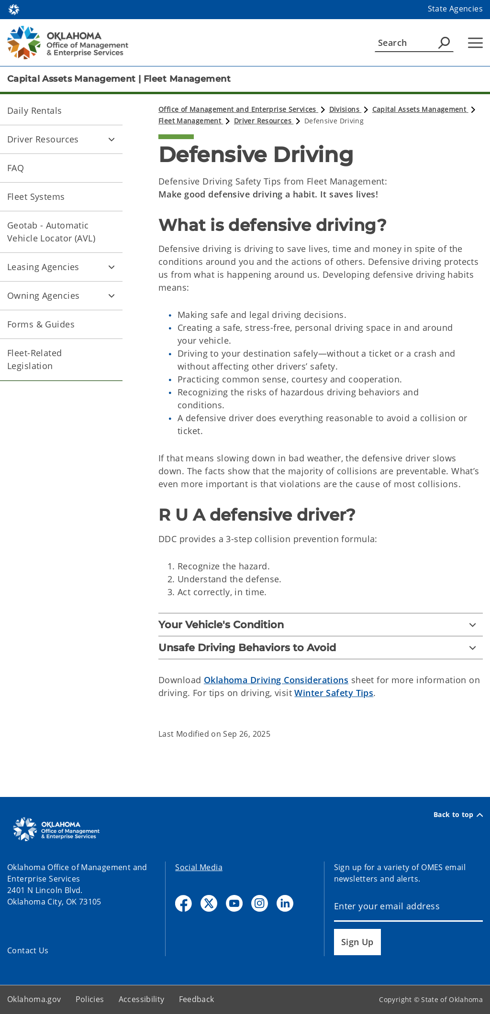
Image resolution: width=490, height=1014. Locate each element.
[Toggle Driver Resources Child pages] (111, 139)
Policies (90, 999)
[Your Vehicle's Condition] (320, 624)
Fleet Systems (36, 196)
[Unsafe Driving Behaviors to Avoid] (320, 647)
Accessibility (142, 999)
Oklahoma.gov (34, 999)
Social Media (199, 867)
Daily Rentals (34, 110)
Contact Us (28, 950)
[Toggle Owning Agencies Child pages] (111, 295)
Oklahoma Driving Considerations (276, 680)
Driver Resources (43, 139)
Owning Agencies (43, 295)
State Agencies (455, 8)
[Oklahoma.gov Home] (14, 8)
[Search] (414, 42)
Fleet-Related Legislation (34, 359)
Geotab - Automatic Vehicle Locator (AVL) (51, 231)
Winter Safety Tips (333, 692)
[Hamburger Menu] (475, 42)
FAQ (15, 168)
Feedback (196, 999)
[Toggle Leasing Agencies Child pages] (111, 266)
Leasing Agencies (43, 267)
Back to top (458, 814)
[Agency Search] (444, 42)
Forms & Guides (41, 324)
